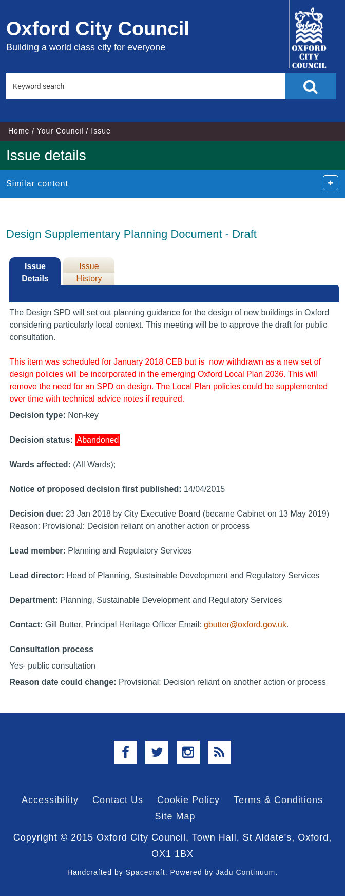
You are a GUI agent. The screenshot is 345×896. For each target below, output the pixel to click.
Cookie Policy (188, 800)
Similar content (37, 183)
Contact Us (117, 800)
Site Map (175, 816)
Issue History (89, 272)
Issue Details (35, 272)
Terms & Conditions (278, 800)
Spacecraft (145, 872)
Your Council (60, 131)
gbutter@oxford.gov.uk (245, 624)
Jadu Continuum (245, 872)
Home (18, 131)
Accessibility (50, 800)
